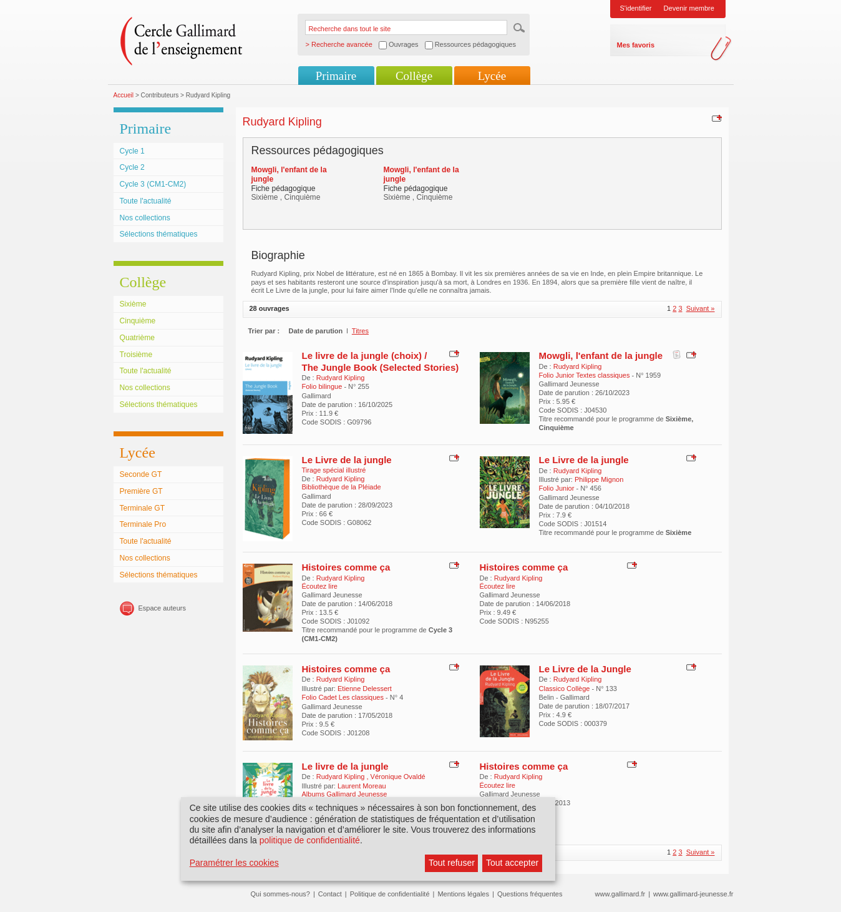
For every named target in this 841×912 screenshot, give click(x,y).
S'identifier (636, 8)
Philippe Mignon (599, 479)
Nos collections (145, 217)
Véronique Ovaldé (398, 776)
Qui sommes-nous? (280, 894)
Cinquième (138, 320)
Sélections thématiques (159, 234)
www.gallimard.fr (620, 894)
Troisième (136, 354)
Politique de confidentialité (390, 894)
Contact (330, 894)
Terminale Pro (143, 524)
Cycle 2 (132, 167)
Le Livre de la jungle (347, 459)
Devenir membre (689, 8)
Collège (414, 75)
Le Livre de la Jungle (585, 669)
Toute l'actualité (146, 201)
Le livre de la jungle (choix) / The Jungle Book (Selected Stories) (380, 361)
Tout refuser (452, 863)
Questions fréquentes (530, 894)
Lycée (492, 75)
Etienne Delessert (365, 688)
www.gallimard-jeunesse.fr (693, 894)
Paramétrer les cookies (234, 863)
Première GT (141, 491)
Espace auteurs (162, 608)
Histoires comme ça (346, 567)
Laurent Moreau (362, 786)
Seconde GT (141, 474)
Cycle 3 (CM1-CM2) (153, 184)
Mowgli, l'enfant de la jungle (601, 355)
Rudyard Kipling (340, 377)
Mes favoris (636, 45)
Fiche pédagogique (283, 188)
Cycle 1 (132, 151)
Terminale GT (142, 508)
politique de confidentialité (310, 840)
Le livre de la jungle (345, 766)
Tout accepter (512, 863)
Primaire (336, 75)
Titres (360, 331)
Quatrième (137, 337)
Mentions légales (463, 894)
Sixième (133, 304)
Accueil (124, 95)
